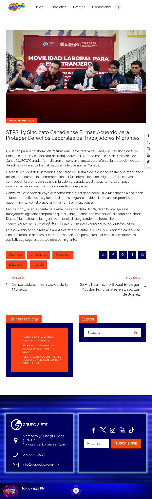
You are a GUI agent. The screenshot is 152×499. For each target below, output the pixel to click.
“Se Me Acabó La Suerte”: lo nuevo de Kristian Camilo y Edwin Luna (42, 360)
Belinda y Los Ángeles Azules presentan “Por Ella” (39, 348)
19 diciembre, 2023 (21, 120)
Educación (16, 264)
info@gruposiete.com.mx (41, 464)
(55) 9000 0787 (34, 454)
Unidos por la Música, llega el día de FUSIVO (38, 339)
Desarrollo (62, 255)
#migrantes (38, 255)
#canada (15, 255)
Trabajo (38, 264)
